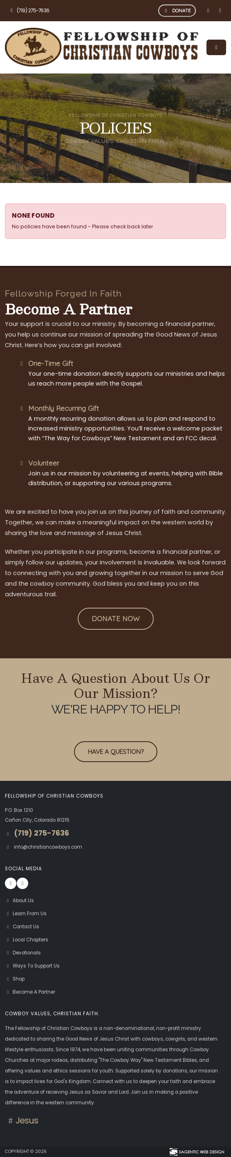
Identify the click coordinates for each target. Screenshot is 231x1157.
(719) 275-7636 (29, 10)
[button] (116, 619)
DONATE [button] (177, 10)
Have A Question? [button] (116, 751)
